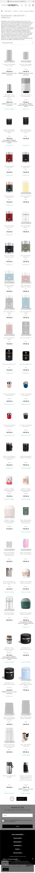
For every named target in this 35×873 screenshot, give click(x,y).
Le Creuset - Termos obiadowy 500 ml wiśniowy (9, 425)
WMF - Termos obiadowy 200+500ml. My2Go (9, 613)
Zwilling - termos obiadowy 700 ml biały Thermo (25, 95)
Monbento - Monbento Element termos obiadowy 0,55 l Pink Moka (9, 521)
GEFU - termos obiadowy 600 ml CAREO (9, 776)
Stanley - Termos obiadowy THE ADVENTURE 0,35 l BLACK (9, 131)
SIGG (9, 721)
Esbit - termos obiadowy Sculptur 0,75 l (9, 166)
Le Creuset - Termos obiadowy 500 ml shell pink (9, 394)
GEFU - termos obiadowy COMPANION (26, 745)
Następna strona (20, 799)
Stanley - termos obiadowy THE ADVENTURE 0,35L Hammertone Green (9, 554)
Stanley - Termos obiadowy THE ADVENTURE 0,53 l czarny (25, 131)
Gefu (26, 749)
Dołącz (17, 826)
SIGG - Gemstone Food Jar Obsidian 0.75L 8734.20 (25, 717)
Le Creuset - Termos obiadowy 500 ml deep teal (26, 394)
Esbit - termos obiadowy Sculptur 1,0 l (26, 226)
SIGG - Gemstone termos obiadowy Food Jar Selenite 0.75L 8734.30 (9, 746)
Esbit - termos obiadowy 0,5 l (26, 364)
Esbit (9, 169)
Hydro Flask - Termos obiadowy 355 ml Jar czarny (26, 648)
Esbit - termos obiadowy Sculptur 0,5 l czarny (9, 256)
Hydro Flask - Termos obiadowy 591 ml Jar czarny (9, 683)
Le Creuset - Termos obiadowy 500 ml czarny (26, 425)
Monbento (9, 493)
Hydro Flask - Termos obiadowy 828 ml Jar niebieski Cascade (25, 684)
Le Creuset (9, 398)
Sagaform (26, 784)
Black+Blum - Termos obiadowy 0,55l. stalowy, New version (9, 649)
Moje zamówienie (17, 834)
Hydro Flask (25, 652)
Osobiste (16, 11)
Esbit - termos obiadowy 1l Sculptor (25, 196)
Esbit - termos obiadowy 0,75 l (9, 364)
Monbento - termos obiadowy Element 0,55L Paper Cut (26, 582)
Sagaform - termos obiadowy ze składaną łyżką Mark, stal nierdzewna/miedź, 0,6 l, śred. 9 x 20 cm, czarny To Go (25, 778)
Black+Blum (9, 652)
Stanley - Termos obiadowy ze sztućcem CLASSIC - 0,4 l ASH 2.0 (9, 583)
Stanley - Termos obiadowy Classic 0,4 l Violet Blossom (25, 553)
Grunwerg (9, 69)
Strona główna (8, 11)
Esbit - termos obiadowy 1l (25, 338)
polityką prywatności (14, 820)
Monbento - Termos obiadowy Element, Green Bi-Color (26, 613)
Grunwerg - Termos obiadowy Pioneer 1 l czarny (9, 65)
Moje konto (17, 838)
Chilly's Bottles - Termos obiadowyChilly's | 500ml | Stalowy (9, 96)
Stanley (9, 136)
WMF (9, 617)
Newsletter (17, 807)
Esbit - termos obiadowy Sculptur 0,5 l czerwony (26, 286)
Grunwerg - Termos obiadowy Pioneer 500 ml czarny (26, 65)
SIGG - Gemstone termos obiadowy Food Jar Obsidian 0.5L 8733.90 (9, 718)
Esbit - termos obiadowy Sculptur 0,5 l (26, 256)
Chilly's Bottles (9, 99)
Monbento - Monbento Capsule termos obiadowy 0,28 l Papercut (25, 490)
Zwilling (25, 99)
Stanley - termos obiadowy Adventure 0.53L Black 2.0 (25, 457)
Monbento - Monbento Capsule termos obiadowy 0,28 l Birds (9, 490)
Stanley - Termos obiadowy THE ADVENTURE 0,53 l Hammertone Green (25, 521)
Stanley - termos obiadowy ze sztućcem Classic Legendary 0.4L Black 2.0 (9, 458)
